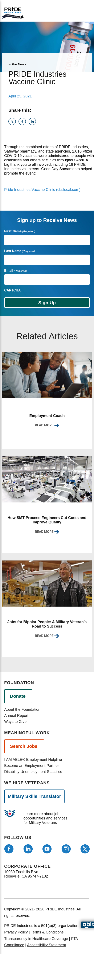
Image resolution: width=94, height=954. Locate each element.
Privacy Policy (16, 932)
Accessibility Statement (46, 945)
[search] (83, 12)
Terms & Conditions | (48, 932)
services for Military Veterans (45, 820)
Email (15, 270)
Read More (44, 425)
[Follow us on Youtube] (47, 849)
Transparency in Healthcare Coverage (36, 939)
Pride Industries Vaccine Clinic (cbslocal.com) (42, 190)
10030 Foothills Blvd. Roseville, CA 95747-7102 (26, 874)
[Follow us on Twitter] (85, 849)
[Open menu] (67, 11)
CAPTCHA (12, 290)
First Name (19, 231)
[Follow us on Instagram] (66, 849)
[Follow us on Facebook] (9, 849)
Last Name (19, 251)
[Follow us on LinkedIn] (28, 849)
